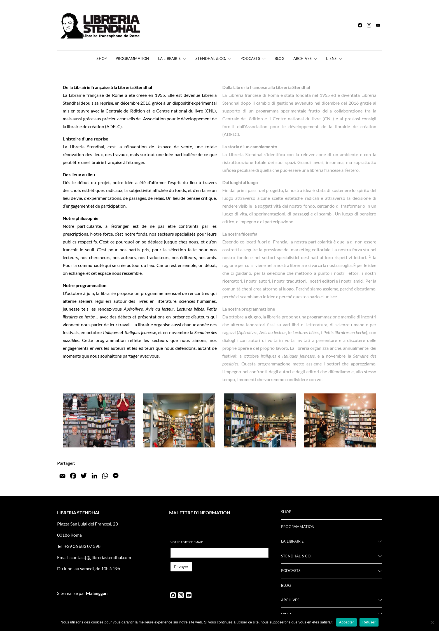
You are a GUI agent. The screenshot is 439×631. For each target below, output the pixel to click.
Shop (102, 58)
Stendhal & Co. (210, 58)
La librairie (169, 58)
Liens (331, 58)
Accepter (346, 622)
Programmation (132, 58)
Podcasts (250, 58)
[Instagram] (369, 25)
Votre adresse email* (187, 542)
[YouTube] (378, 25)
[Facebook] (360, 25)
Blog (279, 58)
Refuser (368, 622)
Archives (302, 58)
